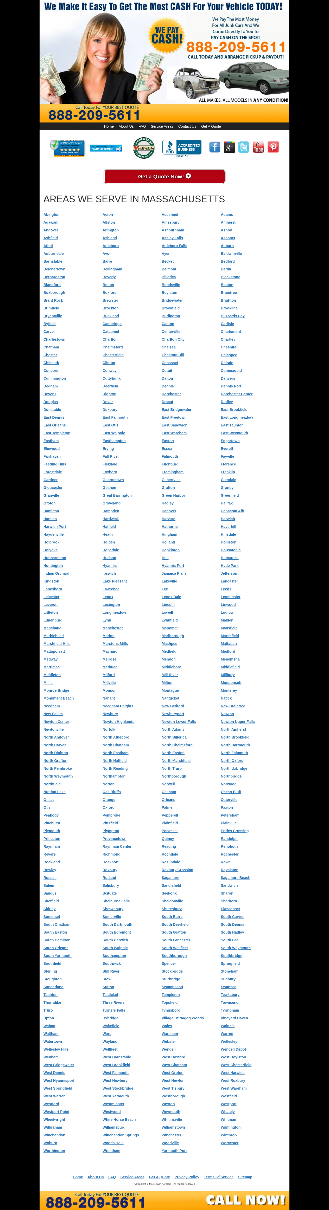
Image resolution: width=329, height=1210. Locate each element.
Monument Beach (58, 698)
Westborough (173, 1096)
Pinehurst (51, 823)
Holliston (228, 542)
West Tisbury (173, 1088)
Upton (48, 1018)
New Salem (53, 714)
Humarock (229, 558)
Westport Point (56, 1112)
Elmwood (51, 449)
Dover (108, 402)
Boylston (169, 292)
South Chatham (56, 924)
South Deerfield (175, 924)
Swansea (228, 987)
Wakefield (111, 1026)
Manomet (170, 628)
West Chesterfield (236, 1065)
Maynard (110, 651)
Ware (107, 1034)
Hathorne (170, 527)
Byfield (49, 324)
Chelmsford (113, 347)
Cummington (54, 378)
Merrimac (51, 667)
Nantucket (170, 698)
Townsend (229, 1002)
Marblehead (53, 636)
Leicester (51, 597)
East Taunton (232, 425)
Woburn (50, 1143)
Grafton (168, 488)
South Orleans (55, 948)
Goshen (109, 488)
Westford (51, 1104)
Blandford (52, 285)
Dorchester (171, 394)
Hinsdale (228, 534)
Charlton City (173, 339)
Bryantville (52, 316)
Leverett (50, 605)
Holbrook (51, 542)
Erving (108, 449)
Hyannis (110, 566)
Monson (110, 690)
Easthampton (114, 441)
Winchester (171, 1135)
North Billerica (174, 737)
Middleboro (171, 667)
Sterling (50, 971)
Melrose (109, 659)
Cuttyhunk (112, 378)
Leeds (226, 589)
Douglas (50, 402)
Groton (49, 503)
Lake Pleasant (115, 581)
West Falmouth (116, 1073)
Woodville (170, 1143)
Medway (50, 659)
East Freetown (174, 417)
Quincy (168, 839)
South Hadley (232, 932)
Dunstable (52, 409)
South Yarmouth (57, 956)
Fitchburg (170, 464)
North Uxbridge (234, 768)
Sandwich (229, 885)
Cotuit (167, 370)
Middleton (52, 675)
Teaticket (110, 995)
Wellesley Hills (56, 1049)
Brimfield (51, 308)
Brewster (110, 300)
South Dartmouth (117, 924)
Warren (227, 1034)
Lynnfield (170, 620)
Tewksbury (230, 995)
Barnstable (52, 261)
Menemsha (230, 659)
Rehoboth (229, 846)
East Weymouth (234, 433)
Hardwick (111, 519)
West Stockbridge (118, 1088)
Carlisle (227, 324)
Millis (48, 683)
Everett (227, 449)
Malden (227, 620)
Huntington (53, 566)
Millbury (228, 675)
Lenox (108, 597)
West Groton (173, 1073)
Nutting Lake (54, 792)
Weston (168, 1104)
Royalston (229, 870)
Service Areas (162, 126)
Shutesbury (172, 909)
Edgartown (230, 441)
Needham (51, 706)
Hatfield (109, 527)
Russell (49, 878)
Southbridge (231, 956)
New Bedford (173, 706)
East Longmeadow (237, 417)
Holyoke (50, 550)
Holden (109, 542)
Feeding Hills (54, 464)
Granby (227, 488)
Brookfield (171, 308)
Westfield (229, 1096)
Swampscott (172, 987)
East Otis (110, 425)
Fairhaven (52, 456)
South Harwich (115, 940)
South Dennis (232, 924)
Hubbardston (54, 558)
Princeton (51, 839)
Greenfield (230, 495)
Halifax (227, 503)
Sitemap (245, 1177)
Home (109, 126)
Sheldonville (172, 901)
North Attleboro (116, 737)
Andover (50, 230)
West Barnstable (117, 1057)
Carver (49, 331)
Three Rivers (114, 1002)
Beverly (109, 277)
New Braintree (233, 706)
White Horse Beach (119, 1119)
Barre (107, 261)
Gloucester (52, 488)
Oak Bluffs (112, 792)
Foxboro (110, 472)
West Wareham (234, 1088)
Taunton (50, 995)
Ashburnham (173, 230)
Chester (50, 355)
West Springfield (57, 1088)
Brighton (228, 300)
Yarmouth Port (174, 1151)
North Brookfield (235, 737)
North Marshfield (176, 761)
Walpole (228, 1026)
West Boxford (173, 1057)
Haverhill (228, 527)
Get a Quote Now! (164, 176)
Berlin (226, 269)
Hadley (168, 503)
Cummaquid (231, 370)
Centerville (171, 331)
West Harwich (233, 1073)
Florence (228, 464)
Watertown (52, 1041)
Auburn (227, 246)
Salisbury (111, 885)
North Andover (56, 737)
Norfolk (109, 729)
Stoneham (229, 971)
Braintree (229, 292)
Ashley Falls (172, 238)
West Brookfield (116, 1065)
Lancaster (229, 581)
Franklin (228, 472)
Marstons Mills (115, 644)
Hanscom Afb (232, 511)
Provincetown (114, 839)
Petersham (230, 815)
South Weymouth (236, 948)
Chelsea (169, 347)
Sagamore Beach (235, 878)
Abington (51, 214)
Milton (167, 683)
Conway (110, 370)
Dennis (168, 386)
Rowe (225, 862)
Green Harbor (173, 495)
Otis (46, 807)
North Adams (173, 729)
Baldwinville (231, 253)
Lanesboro (52, 589)
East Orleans (54, 425)
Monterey (229, 690)
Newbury (110, 714)
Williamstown (173, 1127)
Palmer (168, 807)
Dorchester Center (236, 394)
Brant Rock (53, 300)
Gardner (50, 480)
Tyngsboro (171, 1010)
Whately (228, 1112)
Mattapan (229, 644)
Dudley (227, 402)
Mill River (170, 675)
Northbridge (231, 776)
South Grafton (174, 932)
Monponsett (231, 683)
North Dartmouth (235, 745)
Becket (168, 261)
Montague (170, 690)
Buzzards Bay (233, 316)
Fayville (227, 456)
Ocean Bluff (231, 792)
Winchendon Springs (121, 1135)
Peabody (51, 815)
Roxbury (110, 870)
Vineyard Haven (234, 1018)
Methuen (110, 667)
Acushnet (170, 214)
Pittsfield (110, 823)
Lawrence (111, 589)
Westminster (113, 1104)
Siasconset (230, 909)
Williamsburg (114, 1127)
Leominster (230, 597)
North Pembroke (57, 768)
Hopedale (111, 550)
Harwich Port (54, 527)
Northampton (114, 776)
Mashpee (169, 644)
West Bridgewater (58, 1065)
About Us (126, 126)
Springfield (230, 963)
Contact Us (187, 126)
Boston (227, 285)
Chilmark (51, 363)
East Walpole (114, 433)
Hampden (111, 511)
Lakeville (169, 581)
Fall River (111, 456)
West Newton (173, 1080)
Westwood (112, 1112)
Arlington (111, 230)
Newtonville (53, 729)
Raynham (51, 846)
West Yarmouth (116, 1096)
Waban (49, 1026)
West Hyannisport (58, 1080)
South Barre (172, 917)
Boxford (110, 292)
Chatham (51, 347)
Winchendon (54, 1135)
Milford (109, 675)
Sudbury (228, 979)
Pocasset (170, 831)
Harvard (168, 519)
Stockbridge (172, 971)
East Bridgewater (176, 409)
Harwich (228, 519)
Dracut (167, 402)
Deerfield (110, 386)
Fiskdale (110, 464)
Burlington (171, 316)
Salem (48, 885)
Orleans (168, 800)
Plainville (229, 823)
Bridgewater (172, 300)
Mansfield (229, 628)
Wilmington (231, 1127)
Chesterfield (113, 355)
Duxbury (110, 409)
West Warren (54, 1096)
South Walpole (115, 948)
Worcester (229, 1143)
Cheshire (228, 347)
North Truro (172, 768)
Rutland (109, 878)
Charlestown (54, 339)
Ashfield (50, 238)
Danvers (228, 378)
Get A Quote (211, 126)
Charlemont (231, 331)
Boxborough (54, 292)
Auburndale (53, 253)
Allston (109, 222)
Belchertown (54, 269)
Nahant (109, 698)
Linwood (228, 605)
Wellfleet (110, 1049)
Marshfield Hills (56, 644)
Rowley (49, 870)
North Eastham (116, 753)
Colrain (227, 363)
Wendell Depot (233, 1049)
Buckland (111, 316)
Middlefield (230, 667)
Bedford (228, 261)
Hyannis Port (173, 566)
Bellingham (112, 269)
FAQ (142, 126)
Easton (168, 441)
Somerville (112, 917)
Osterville (229, 800)
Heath (108, 534)
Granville (51, 495)
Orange (109, 800)
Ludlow (227, 612)
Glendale (228, 480)
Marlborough (173, 636)
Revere (49, 854)
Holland (168, 542)
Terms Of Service (218, 1177)
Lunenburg (52, 620)
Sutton (108, 987)
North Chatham (116, 745)
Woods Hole (113, 1143)
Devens (49, 394)
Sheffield (51, 901)
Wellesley (229, 1041)
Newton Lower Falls (179, 722)
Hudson (109, 558)
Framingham (173, 472)
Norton (109, 784)
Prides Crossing (235, 831)
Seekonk (169, 893)
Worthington (54, 1151)
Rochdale (170, 854)
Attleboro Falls (174, 246)
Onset (48, 800)
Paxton (227, 807)
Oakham (169, 792)
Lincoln (168, 605)
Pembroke (111, 815)
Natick (226, 698)
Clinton (109, 363)
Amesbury (170, 222)
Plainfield (170, 823)
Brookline (229, 308)
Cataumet (111, 331)
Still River (111, 971)
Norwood (229, 784)
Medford (228, 651)
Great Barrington (117, 495)
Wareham (170, 1034)
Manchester (113, 628)
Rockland (51, 862)
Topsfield (170, 1002)
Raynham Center (117, 846)
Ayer (166, 253)
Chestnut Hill (173, 355)
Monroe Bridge (56, 690)
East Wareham (174, 433)
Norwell (168, 784)
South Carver (232, 917)
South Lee (229, 940)
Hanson (50, 519)
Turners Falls (114, 1010)
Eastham (51, 441)
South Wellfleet (175, 948)
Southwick (112, 963)
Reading (169, 846)
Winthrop (229, 1135)
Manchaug (52, 628)
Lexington (111, 605)
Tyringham (230, 1010)
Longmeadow (114, 612)
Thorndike (52, 1002)
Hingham (169, 534)
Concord (51, 370)
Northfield (52, 784)
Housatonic (231, 550)
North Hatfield (115, 761)
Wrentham (111, 1151)
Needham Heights (118, 706)
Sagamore (170, 878)
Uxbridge (110, 1018)
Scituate (110, 893)
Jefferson (229, 573)
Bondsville (171, 285)
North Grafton (55, 761)
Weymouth (171, 1112)
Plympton (111, 831)
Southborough (174, 956)
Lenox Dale (171, 597)
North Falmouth (234, 753)
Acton (108, 214)
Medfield (169, 651)
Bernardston (54, 277)
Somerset (51, 917)
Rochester (229, 854)
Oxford (109, 807)
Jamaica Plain (174, 573)
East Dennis (53, 417)
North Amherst (233, 729)
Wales (167, 1026)
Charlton (110, 339)
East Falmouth (115, 417)
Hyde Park (229, 566)
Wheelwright (54, 1119)
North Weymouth (58, 776)
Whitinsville (172, 1119)
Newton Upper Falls (238, 722)
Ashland (110, 238)
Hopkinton (171, 550)
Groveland (112, 503)
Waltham (51, 1034)
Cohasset (170, 363)
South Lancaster (176, 940)
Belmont (169, 269)
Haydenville (53, 534)
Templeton (171, 995)
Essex (167, 449)
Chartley (228, 339)
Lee (165, 589)
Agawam (51, 222)
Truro (48, 1010)
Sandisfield (171, 885)
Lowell (167, 612)
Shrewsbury (113, 909)
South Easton (55, 932)
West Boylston (233, 1057)
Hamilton (51, 511)
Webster (169, 1041)
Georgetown (113, 480)
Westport (228, 1104)
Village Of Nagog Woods (183, 1018)
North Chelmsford (177, 745)
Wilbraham (52, 1127)
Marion (109, 636)
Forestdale (52, 472)
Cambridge (112, 324)
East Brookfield (234, 409)
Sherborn (229, 901)
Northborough (174, 776)
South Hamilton (56, 940)
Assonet (228, 238)
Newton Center (56, 722)
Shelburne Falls (116, 901)
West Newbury (115, 1080)
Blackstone (230, 277)
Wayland (110, 1041)
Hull (165, 558)
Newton (227, 714)
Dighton (109, 394)
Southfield (52, 963)
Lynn (107, 620)
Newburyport (173, 714)
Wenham (51, 1057)
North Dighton (55, 753)
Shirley (49, 909)
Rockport (110, 862)
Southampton (114, 956)
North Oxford (232, 761)
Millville (109, 683)
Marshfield (230, 636)
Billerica (169, 277)
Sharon (227, 893)
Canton (168, 324)
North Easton (173, 753)
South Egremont (117, 932)
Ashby (226, 230)
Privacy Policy (186, 1177)
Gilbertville (171, 480)
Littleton (50, 612)
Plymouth (51, 831)
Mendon (169, 659)
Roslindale (171, 862)
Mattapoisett (54, 651)
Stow (107, 979)
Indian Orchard (56, 573)
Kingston (51, 581)
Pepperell (170, 815)
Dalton (167, 378)
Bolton (108, 285)
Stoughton (52, 979)
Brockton (110, 308)
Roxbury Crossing (177, 870)
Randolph (229, 839)
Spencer (169, 963)
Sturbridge (171, 979)
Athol (48, 246)
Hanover (169, 511)
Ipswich (109, 573)
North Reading (115, 768)
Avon (107, 253)
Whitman (228, 1119)
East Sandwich (174, 425)
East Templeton (56, 433)
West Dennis (54, 1073)
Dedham (50, 386)
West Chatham (174, 1065)
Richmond (111, 854)
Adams (227, 214)
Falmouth (170, 456)
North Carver (54, 745)
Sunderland (53, 987)
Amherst (228, 222)
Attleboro (111, 246)
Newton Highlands (118, 722)
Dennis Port (231, 386)
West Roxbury (233, 1080)
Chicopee (229, 355)
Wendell (168, 1049)
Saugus (50, 893)
